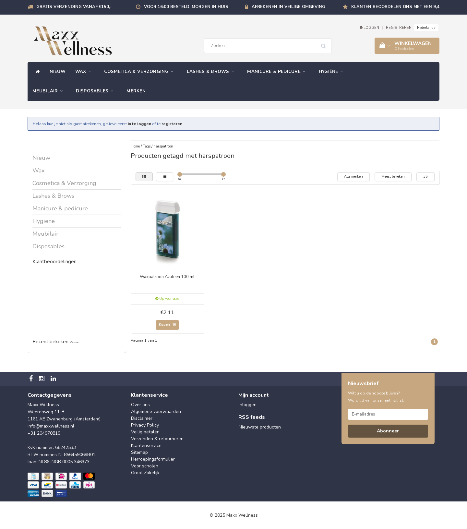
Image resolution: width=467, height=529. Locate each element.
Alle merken (353, 176)
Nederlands (426, 27)
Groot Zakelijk (145, 473)
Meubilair (49, 91)
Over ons (140, 405)
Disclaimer (141, 418)
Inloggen (248, 405)
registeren (172, 123)
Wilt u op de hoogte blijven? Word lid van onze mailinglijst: (376, 397)
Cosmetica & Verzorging (140, 71)
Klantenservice (146, 445)
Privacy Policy (145, 425)
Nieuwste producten (260, 427)
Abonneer (388, 431)
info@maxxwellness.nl (51, 426)
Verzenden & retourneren (157, 439)
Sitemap (139, 452)
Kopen (167, 324)
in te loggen (139, 123)
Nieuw (58, 71)
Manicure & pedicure (278, 71)
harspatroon (163, 146)
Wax (85, 71)
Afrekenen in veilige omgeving (288, 7)
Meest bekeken (393, 176)
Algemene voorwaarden (156, 411)
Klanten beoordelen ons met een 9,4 (395, 7)
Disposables (96, 91)
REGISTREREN (399, 27)
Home (135, 146)
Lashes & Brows (212, 71)
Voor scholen (144, 466)
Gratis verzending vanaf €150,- (74, 7)
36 (425, 176)
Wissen (75, 342)
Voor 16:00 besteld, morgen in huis (186, 7)
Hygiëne (333, 71)
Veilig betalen (145, 432)
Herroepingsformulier (153, 459)
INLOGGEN (369, 27)
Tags (146, 146)
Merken (136, 91)
